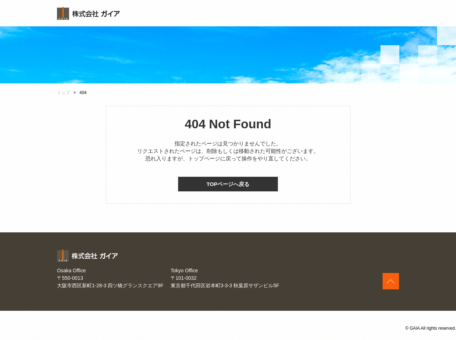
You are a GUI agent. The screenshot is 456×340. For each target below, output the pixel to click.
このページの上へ (391, 281)
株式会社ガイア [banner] (88, 13)
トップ (63, 92)
